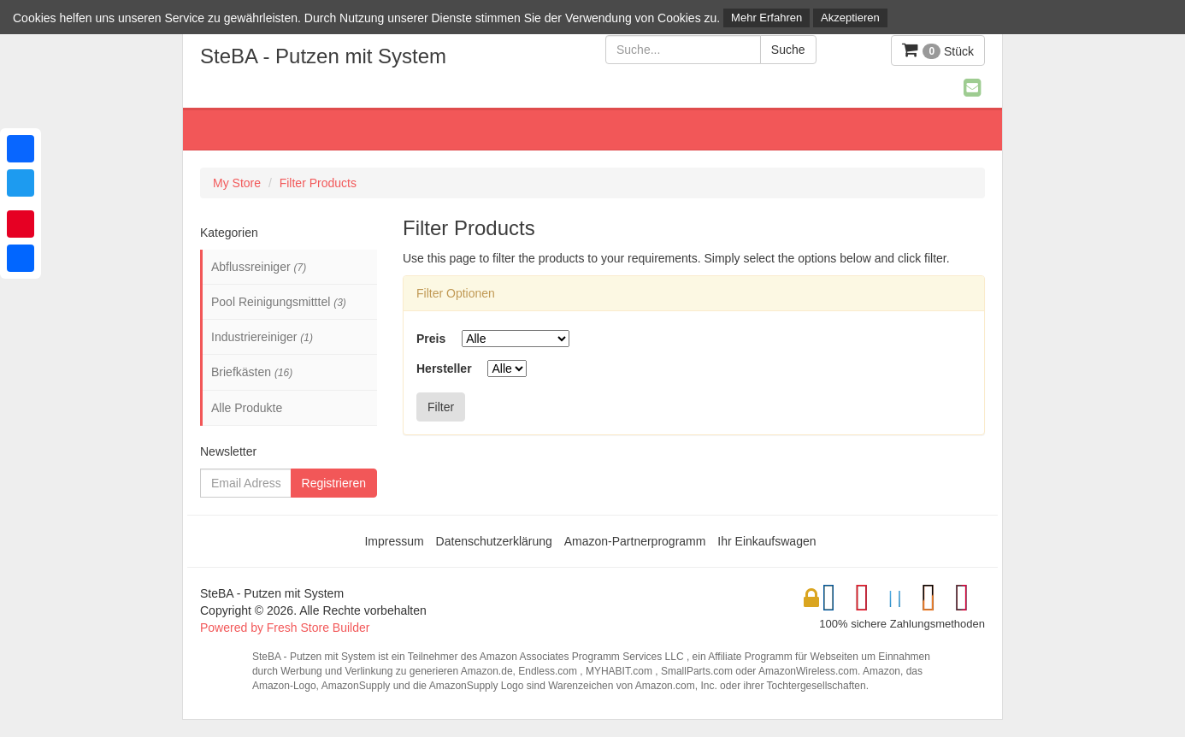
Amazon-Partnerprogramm (635, 541)
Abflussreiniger (258, 267)
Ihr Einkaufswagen (766, 541)
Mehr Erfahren (766, 17)
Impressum (393, 541)
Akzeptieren (850, 17)
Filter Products (318, 183)
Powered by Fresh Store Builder (284, 627)
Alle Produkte (246, 408)
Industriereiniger (262, 337)
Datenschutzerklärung (494, 541)
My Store (237, 183)
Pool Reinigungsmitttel (278, 302)
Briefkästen (251, 372)
